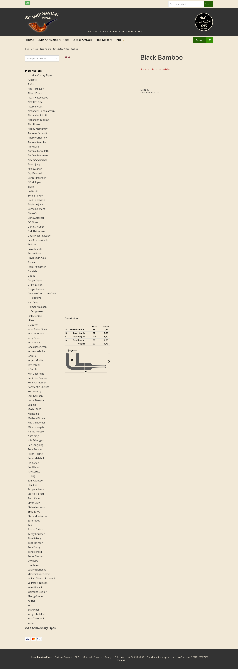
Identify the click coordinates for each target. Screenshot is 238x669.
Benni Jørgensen (37, 177)
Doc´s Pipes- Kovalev (39, 235)
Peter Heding (35, 453)
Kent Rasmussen (37, 382)
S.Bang (31, 476)
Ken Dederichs (36, 373)
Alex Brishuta (35, 102)
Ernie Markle (35, 249)
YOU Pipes (33, 609)
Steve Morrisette (37, 516)
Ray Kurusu (34, 471)
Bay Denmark (35, 173)
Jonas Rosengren (37, 347)
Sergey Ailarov (36, 489)
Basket (204, 40)
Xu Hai (31, 600)
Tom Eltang (34, 547)
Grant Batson (35, 284)
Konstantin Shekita (38, 387)
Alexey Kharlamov (38, 128)
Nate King (33, 436)
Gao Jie (31, 275)
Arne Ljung (34, 164)
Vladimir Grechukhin (39, 574)
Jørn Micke (34, 364)
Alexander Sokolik (38, 115)
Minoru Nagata (36, 427)
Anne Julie (33, 146)
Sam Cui (32, 485)
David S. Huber (36, 226)
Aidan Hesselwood (38, 97)
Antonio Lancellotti (38, 151)
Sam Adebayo (35, 480)
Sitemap (121, 659)
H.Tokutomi (34, 298)
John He (32, 356)
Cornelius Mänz (36, 209)
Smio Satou (34, 511)
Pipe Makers (33, 70)
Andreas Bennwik (37, 133)
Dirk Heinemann (37, 231)
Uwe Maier (34, 565)
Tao (30, 525)
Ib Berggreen (35, 311)
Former (32, 262)
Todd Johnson (35, 542)
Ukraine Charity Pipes (40, 75)
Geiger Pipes (35, 280)
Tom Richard (35, 551)
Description (71, 318)
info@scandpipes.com (164, 657)
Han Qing (33, 302)
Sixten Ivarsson (36, 507)
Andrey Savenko (37, 142)
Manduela (33, 413)
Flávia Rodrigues (37, 258)
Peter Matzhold (36, 458)
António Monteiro (38, 155)
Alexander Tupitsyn (38, 119)
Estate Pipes (35, 253)
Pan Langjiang (35, 445)
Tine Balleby (34, 538)
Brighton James (36, 204)
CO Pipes (33, 222)
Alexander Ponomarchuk (41, 111)
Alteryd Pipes (35, 106)
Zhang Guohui (35, 596)
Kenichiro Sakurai (37, 378)
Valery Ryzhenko (37, 569)
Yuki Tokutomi (36, 618)
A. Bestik (32, 79)
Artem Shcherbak (37, 160)
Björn (31, 186)
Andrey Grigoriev (37, 137)
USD (27, 3)
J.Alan (31, 320)
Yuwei (31, 623)
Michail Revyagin (37, 422)
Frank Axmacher (37, 267)
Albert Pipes (35, 93)
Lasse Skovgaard (37, 400)
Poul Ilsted (33, 467)
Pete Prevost (35, 449)
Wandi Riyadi (35, 587)
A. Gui (31, 84)
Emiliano (32, 244)
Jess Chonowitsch (37, 333)
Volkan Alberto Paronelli (41, 578)
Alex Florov (34, 124)
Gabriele (32, 271)
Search (208, 4)
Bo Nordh (33, 191)
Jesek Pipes (34, 342)
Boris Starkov (35, 195)
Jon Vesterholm (36, 351)
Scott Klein (34, 498)
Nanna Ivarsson (36, 431)
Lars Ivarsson (35, 396)
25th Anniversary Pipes (40, 628)
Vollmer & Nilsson (38, 583)
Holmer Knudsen (37, 307)
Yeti (30, 605)
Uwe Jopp (33, 560)
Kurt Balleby (34, 391)
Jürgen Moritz (35, 360)
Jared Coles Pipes (37, 329)
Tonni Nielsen (35, 556)
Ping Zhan (33, 462)
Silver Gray (34, 502)
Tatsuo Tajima (35, 529)
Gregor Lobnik (36, 289)
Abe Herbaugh (36, 88)
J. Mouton (33, 324)
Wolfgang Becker (37, 591)
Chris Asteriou (36, 217)
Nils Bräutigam (36, 440)
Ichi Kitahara (35, 315)
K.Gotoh (32, 369)
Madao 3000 (34, 409)
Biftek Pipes (34, 182)
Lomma (32, 404)
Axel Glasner (35, 168)
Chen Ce (32, 213)
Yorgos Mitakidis (37, 614)
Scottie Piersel (36, 493)
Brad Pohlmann (36, 200)
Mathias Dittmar (37, 418)
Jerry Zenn (33, 338)
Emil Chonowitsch (38, 240)
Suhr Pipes (34, 520)
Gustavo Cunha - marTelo (42, 293)
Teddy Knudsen (36, 534)
